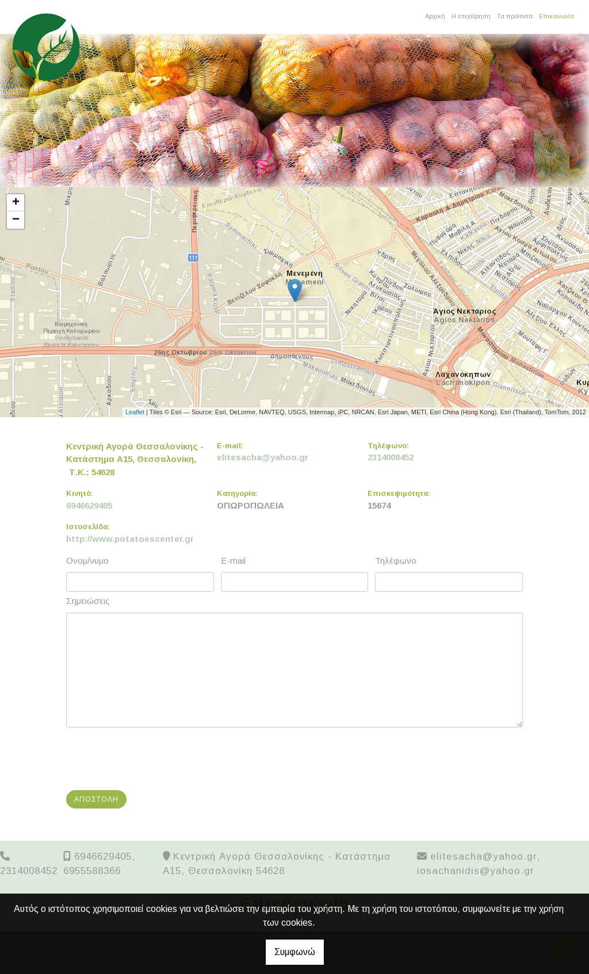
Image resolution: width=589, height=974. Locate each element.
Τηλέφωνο (395, 560)
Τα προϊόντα (515, 16)
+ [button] (16, 202)
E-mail (233, 560)
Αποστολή (96, 799)
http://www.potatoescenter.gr (130, 539)
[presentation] (155, 759)
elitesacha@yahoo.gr (262, 457)
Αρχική (435, 16)
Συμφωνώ (294, 952)
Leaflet (134, 412)
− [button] (16, 220)
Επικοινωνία (556, 16)
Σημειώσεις (87, 601)
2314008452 (391, 457)
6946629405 (89, 505)
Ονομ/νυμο (87, 560)
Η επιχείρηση (471, 16)
